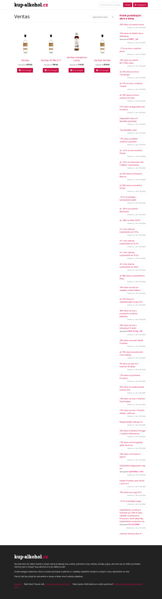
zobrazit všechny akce (130, 533)
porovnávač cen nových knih (57, 584)
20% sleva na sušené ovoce (132, 24)
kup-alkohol (31, 5)
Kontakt (18, 584)
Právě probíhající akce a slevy (130, 17)
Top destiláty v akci (128, 130)
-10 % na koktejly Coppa (130, 501)
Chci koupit (25, 70)
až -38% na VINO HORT (130, 220)
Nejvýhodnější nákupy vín (131, 422)
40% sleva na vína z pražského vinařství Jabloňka (128, 313)
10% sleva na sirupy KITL (131, 492)
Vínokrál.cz (130, 528)
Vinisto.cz (130, 27)
